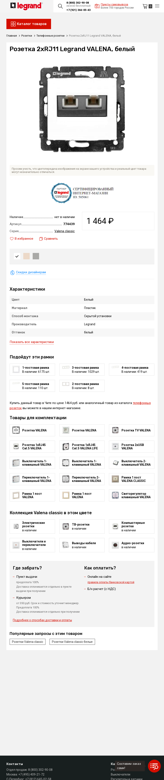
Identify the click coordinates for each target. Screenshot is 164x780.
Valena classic (64, 231)
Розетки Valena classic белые (72, 641)
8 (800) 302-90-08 (77, 2)
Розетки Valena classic (27, 641)
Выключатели (120, 774)
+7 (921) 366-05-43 (78, 10)
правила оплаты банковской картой (111, 582)
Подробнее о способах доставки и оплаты (42, 620)
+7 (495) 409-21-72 (31, 774)
